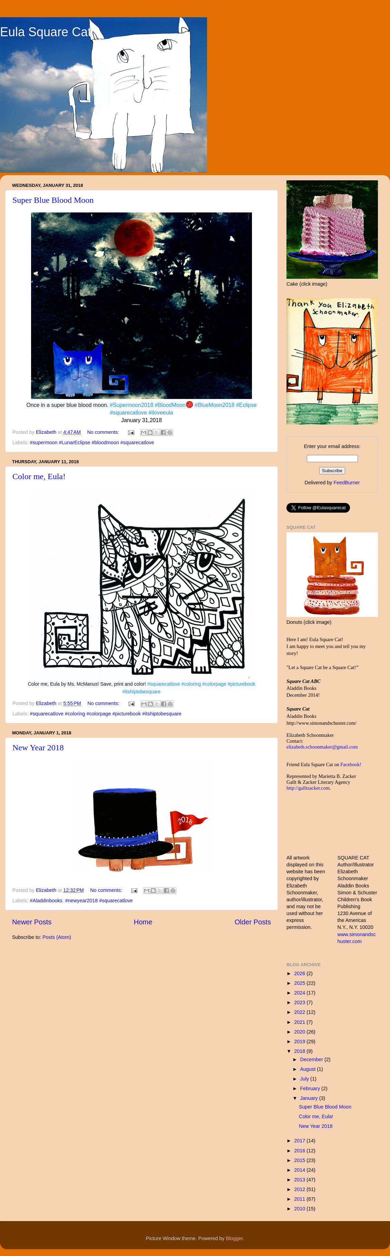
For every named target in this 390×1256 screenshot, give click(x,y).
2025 (300, 983)
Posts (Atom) (56, 937)
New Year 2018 (38, 747)
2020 (300, 1032)
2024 (300, 993)
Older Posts (253, 922)
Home (143, 922)
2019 (300, 1041)
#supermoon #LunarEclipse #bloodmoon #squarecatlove (92, 442)
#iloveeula (160, 413)
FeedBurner (346, 482)
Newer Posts (31, 922)
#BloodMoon (170, 405)
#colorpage (214, 684)
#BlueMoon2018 (214, 405)
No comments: (103, 432)
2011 (300, 1199)
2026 (300, 973)
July (305, 1079)
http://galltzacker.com (308, 788)
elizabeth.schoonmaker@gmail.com (322, 747)
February (311, 1088)
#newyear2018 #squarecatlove (99, 900)
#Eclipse (246, 405)
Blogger (234, 1238)
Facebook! (350, 764)
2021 (300, 1022)
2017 (300, 1140)
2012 (300, 1189)
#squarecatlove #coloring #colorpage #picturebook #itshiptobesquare (105, 713)
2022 (300, 1012)
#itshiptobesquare (142, 691)
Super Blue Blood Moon (53, 200)
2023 (300, 1002)
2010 (300, 1208)
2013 (300, 1179)
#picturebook (241, 684)
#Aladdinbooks (46, 900)
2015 (300, 1160)
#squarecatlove (128, 413)
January (309, 1098)
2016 (300, 1150)
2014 (300, 1170)
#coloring (191, 684)
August (308, 1069)
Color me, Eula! (39, 476)
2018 (300, 1051)
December (312, 1059)
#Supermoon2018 (131, 405)
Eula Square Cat (45, 32)
